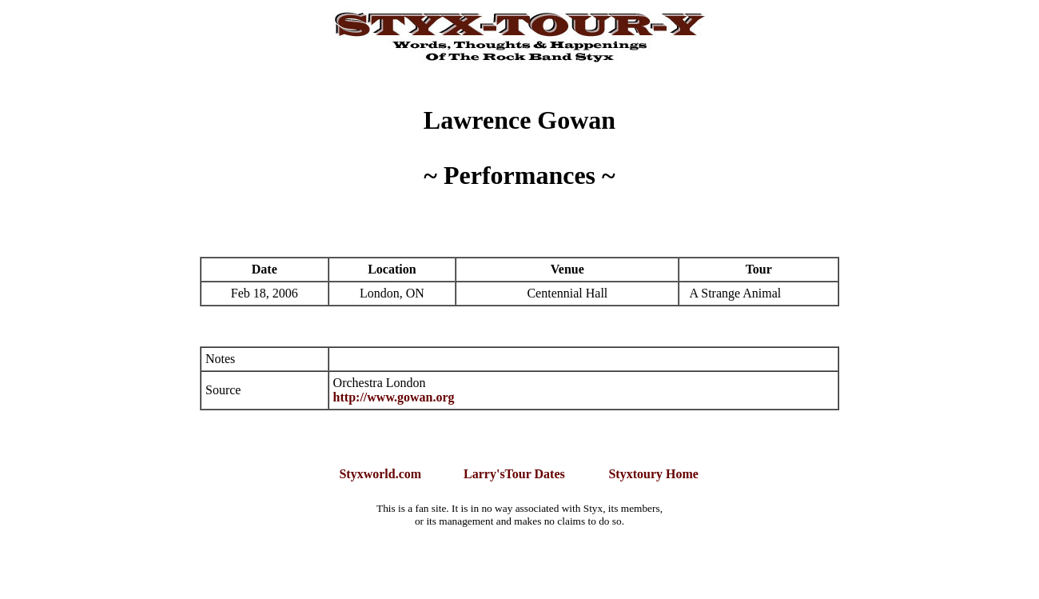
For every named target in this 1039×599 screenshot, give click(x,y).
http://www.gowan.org (394, 397)
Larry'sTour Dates (514, 474)
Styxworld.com (380, 474)
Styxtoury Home (653, 474)
